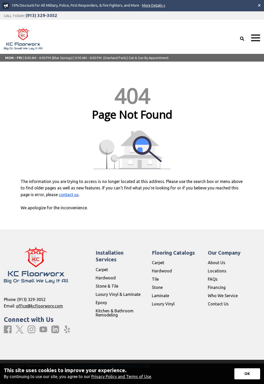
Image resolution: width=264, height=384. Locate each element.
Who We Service (223, 296)
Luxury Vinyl (163, 304)
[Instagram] (31, 329)
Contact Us (218, 304)
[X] (19, 329)
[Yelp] (67, 329)
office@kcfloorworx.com (39, 306)
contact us (69, 194)
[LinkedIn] (55, 329)
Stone (157, 287)
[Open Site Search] (242, 39)
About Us (216, 263)
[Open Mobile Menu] (255, 38)
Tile (155, 279)
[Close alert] (259, 5)
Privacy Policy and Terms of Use (121, 376)
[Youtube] (43, 329)
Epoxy (101, 302)
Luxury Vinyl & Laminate (118, 294)
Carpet (102, 270)
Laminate (160, 296)
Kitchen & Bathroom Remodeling (115, 313)
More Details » (153, 5)
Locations (217, 271)
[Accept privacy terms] (247, 373)
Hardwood (106, 278)
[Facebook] (8, 329)
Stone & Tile (107, 286)
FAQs (213, 279)
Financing (217, 287)
